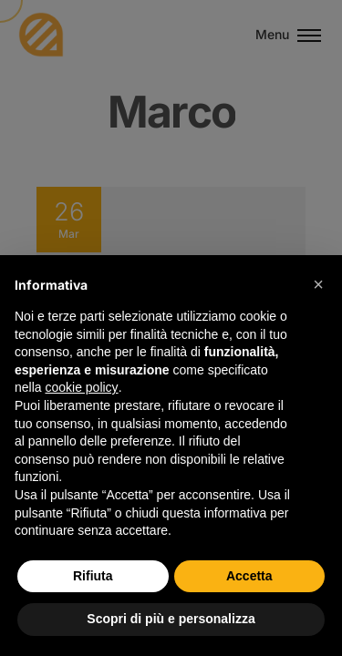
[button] (318, 284)
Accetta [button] (249, 576)
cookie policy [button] (81, 387)
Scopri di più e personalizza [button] (170, 618)
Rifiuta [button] (93, 576)
